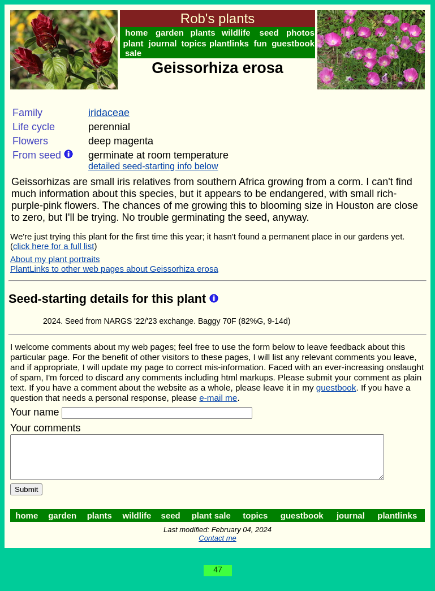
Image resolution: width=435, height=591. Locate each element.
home (137, 32)
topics (196, 43)
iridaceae (109, 112)
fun (263, 43)
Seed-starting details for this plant (108, 299)
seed (272, 32)
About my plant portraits (55, 259)
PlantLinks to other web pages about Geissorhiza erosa (114, 268)
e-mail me (218, 397)
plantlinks (232, 43)
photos (305, 32)
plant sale (134, 48)
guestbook (297, 43)
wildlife (239, 32)
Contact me (219, 546)
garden (171, 32)
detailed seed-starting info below (153, 166)
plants (204, 32)
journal (164, 43)
